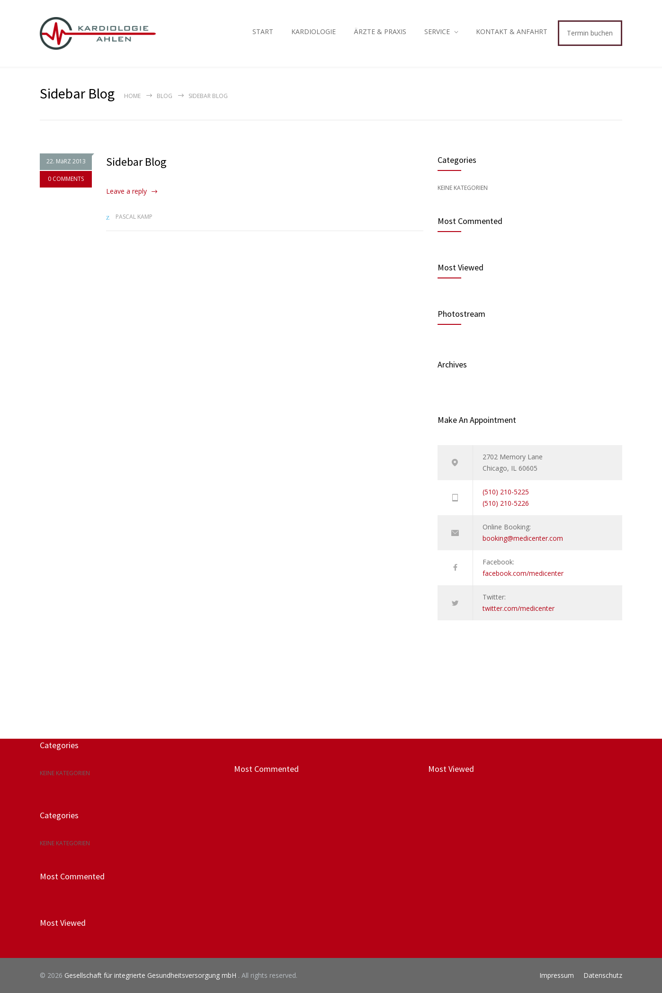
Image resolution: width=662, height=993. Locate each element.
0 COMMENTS (66, 179)
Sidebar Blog (136, 161)
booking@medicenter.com (523, 538)
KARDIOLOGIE (313, 31)
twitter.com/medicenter (519, 608)
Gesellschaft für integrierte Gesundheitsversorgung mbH (151, 975)
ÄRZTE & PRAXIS (380, 31)
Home (132, 96)
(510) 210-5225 (506, 491)
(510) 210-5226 (506, 503)
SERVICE (437, 31)
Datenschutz (602, 975)
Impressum (556, 975)
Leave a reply (126, 191)
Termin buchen (590, 32)
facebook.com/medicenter (523, 573)
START (262, 31)
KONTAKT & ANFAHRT (511, 31)
